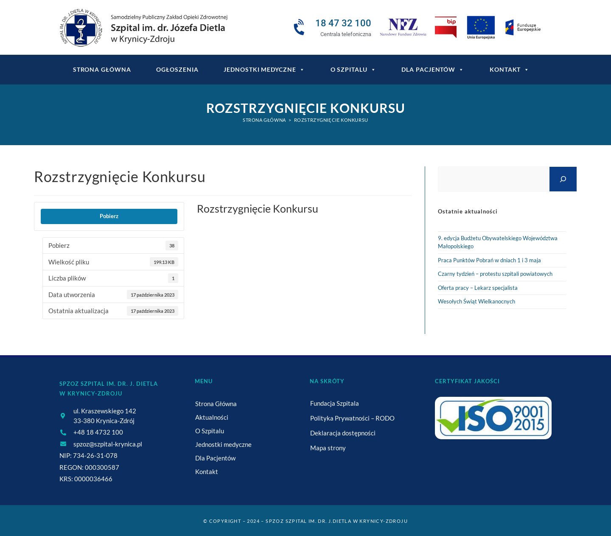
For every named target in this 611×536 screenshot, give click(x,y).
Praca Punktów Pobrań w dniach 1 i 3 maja (489, 260)
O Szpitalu (353, 69)
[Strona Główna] (264, 120)
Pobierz (109, 216)
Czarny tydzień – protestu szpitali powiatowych (495, 273)
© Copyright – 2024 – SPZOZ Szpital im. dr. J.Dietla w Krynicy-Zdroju (305, 521)
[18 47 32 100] (300, 27)
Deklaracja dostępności (343, 433)
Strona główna (102, 69)
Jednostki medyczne (264, 69)
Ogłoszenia (177, 69)
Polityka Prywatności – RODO (352, 418)
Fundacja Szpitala (334, 403)
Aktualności (211, 417)
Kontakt (510, 69)
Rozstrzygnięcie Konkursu (331, 120)
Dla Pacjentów (432, 69)
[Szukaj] (563, 178)
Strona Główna (216, 403)
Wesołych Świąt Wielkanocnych (476, 301)
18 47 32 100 (343, 23)
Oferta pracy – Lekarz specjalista (478, 287)
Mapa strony (328, 448)
